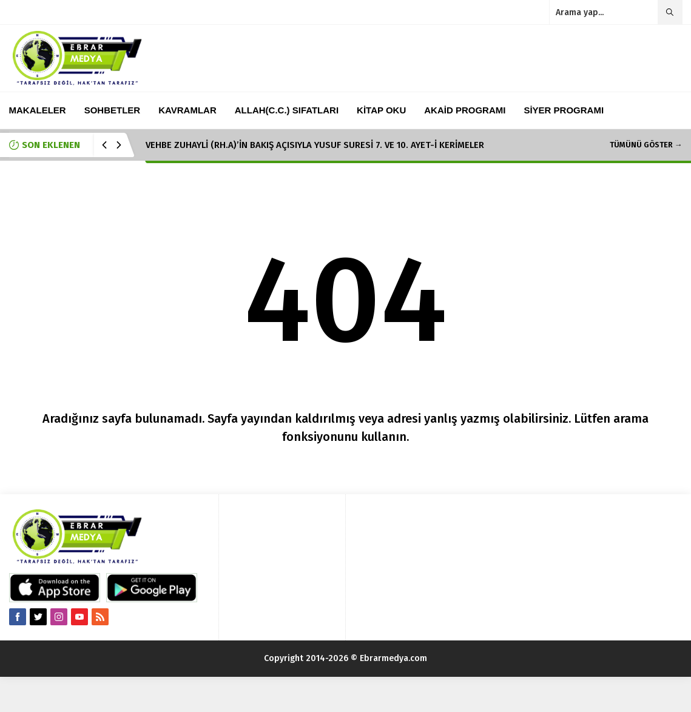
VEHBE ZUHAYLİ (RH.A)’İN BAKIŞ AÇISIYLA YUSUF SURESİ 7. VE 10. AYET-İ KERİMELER (315, 144)
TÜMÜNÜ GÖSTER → (646, 144)
